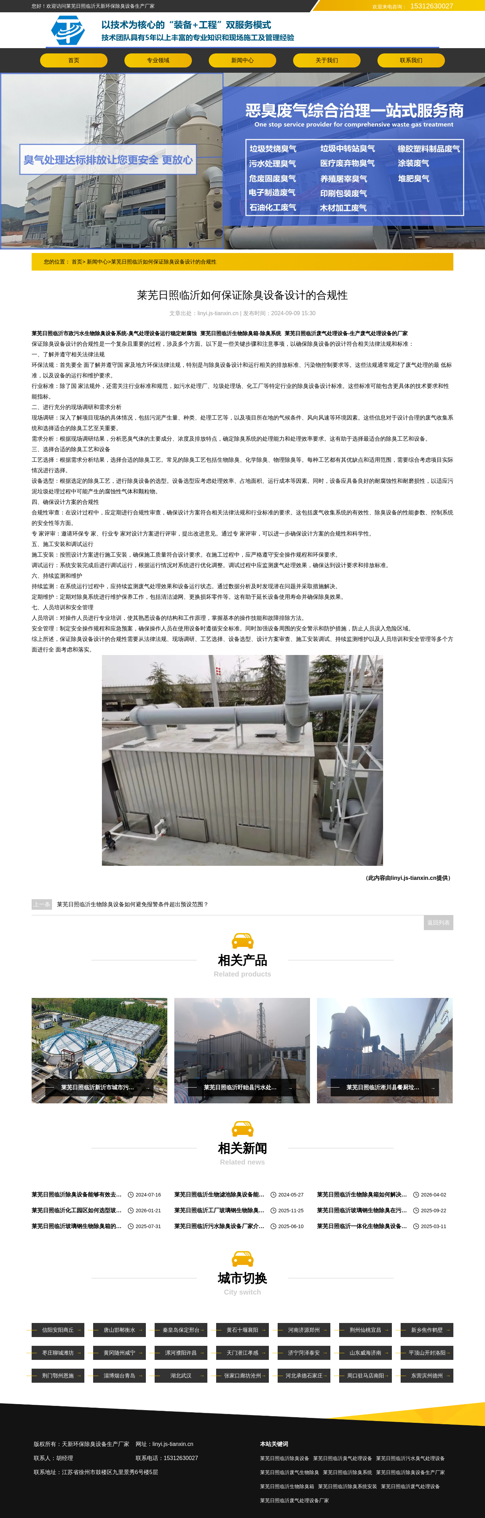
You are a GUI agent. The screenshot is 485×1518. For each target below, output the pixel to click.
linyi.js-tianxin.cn (219, 313)
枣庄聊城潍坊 (58, 1353)
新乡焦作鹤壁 (427, 1330)
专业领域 (158, 60)
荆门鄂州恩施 (58, 1375)
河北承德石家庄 (304, 1375)
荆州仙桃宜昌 (365, 1330)
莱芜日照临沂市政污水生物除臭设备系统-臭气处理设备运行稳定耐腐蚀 (114, 333)
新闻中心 (242, 60)
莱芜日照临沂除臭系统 (347, 1472)
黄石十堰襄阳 (242, 1330)
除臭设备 (82, 639)
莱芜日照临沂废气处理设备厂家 (294, 1500)
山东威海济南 (365, 1353)
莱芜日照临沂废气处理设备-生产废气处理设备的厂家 (346, 333)
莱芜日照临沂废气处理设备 (410, 1486)
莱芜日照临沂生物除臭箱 (287, 1486)
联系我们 (411, 60)
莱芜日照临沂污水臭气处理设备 (410, 1458)
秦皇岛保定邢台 (181, 1330)
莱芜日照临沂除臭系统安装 (347, 1486)
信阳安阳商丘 (58, 1330)
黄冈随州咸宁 (119, 1353)
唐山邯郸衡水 (119, 1330)
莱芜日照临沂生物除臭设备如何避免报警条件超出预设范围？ (133, 904)
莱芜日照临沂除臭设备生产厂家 (410, 1472)
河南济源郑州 (304, 1330)
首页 (73, 60)
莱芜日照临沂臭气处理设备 (342, 1458)
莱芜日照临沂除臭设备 (284, 1458)
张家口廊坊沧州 (242, 1375)
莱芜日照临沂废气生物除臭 (289, 1472)
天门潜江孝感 (242, 1353)
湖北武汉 (181, 1375)
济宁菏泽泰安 (304, 1353)
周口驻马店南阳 (365, 1375)
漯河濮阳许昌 (181, 1353)
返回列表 (438, 923)
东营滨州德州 (427, 1375)
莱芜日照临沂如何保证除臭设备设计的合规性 (163, 262)
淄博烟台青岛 (119, 1375)
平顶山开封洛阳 (427, 1353)
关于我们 (327, 60)
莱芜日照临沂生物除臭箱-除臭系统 (240, 333)
